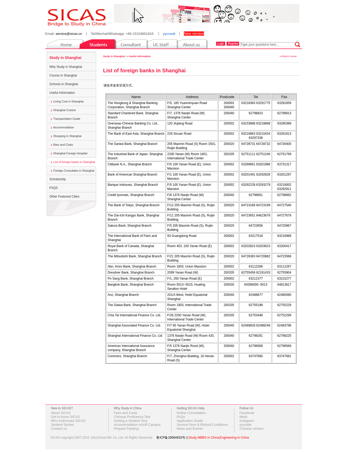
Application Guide (190, 421)
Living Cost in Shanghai (68, 101)
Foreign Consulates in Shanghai (74, 170)
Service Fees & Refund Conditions (202, 425)
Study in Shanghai (65, 58)
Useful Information (62, 93)
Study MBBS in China (204, 437)
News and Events (190, 429)
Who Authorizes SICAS (68, 421)
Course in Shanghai (63, 75)
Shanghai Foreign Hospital (70, 153)
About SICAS (61, 413)
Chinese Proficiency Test (132, 417)
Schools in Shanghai (63, 84)
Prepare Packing (126, 429)
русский (169, 34)
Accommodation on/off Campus (137, 425)
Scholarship (57, 179)
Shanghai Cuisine (64, 110)
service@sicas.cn (69, 34)
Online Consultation (191, 413)
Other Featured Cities (64, 196)
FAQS (53, 188)
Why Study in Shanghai (65, 67)
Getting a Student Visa (130, 421)
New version (194, 33)
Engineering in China (234, 437)
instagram (247, 421)
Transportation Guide (66, 118)
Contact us (59, 429)
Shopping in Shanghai (67, 136)
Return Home (289, 56)
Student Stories (62, 425)
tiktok (243, 417)
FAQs (181, 417)
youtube (246, 425)
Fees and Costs (125, 413)
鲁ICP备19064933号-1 (172, 437)
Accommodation (63, 127)
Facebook (247, 413)
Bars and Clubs (63, 144)
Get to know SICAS (65, 417)
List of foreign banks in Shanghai (74, 162)
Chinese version (252, 429)
